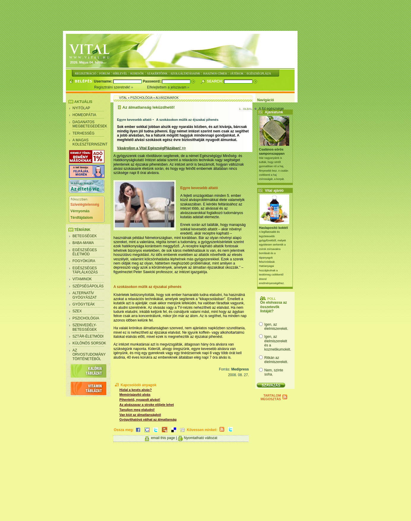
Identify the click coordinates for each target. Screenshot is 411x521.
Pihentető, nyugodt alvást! (139, 399)
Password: (152, 81)
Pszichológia (85, 318)
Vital (123, 97)
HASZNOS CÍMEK (215, 73)
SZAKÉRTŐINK (157, 73)
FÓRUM (104, 73)
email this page (163, 438)
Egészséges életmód (84, 252)
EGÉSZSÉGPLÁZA (258, 73)
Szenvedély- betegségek (84, 327)
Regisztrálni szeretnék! (120, 87)
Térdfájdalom (81, 218)
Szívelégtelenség (84, 204)
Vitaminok (82, 279)
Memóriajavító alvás (135, 394)
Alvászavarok (167, 97)
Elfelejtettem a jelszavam (168, 87)
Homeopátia (84, 115)
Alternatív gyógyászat (84, 295)
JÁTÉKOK (237, 73)
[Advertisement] (205, 15)
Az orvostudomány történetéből (89, 354)
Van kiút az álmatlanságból (140, 415)
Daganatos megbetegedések (89, 124)
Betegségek (84, 236)
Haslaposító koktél (273, 227)
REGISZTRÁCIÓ (85, 73)
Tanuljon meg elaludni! (137, 409)
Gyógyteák (83, 304)
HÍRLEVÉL (120, 73)
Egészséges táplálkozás (85, 270)
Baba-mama (83, 243)
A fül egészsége (271, 109)
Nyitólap (81, 108)
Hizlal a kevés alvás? (135, 390)
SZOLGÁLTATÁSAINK (185, 73)
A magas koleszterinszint (90, 142)
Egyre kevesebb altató (134, 119)
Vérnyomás (80, 211)
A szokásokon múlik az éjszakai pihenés (187, 119)
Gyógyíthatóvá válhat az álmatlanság (148, 419)
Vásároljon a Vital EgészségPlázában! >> (151, 148)
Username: (103, 81)
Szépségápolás (88, 286)
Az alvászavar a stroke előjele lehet (146, 404)
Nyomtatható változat (200, 438)
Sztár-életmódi (88, 336)
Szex (77, 311)
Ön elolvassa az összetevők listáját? (273, 306)
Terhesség (83, 133)
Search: (215, 81)
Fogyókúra (83, 261)
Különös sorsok (89, 343)
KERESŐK (137, 73)
